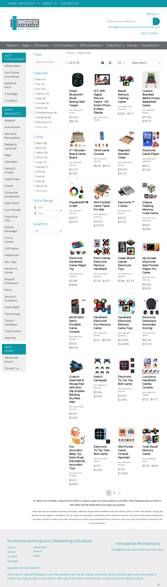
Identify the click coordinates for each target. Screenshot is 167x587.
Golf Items (11, 248)
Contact (12, 556)
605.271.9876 (149, 33)
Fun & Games (9, 239)
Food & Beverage (11, 229)
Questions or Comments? (23, 567)
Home (11, 547)
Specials (12, 561)
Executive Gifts (11, 218)
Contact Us (12, 368)
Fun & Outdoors (63, 45)
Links (36, 555)
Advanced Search (11, 359)
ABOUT (48, 3)
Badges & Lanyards (11, 146)
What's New (12, 66)
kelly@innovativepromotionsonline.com (134, 27)
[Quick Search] (128, 21)
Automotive (12, 127)
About (11, 551)
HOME (12, 3)
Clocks (9, 185)
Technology (12, 313)
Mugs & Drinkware (11, 281)
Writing (132, 45)
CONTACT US (69, 3)
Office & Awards (90, 45)
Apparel (12, 45)
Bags (25, 45)
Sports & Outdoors (11, 298)
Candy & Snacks (10, 170)
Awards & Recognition (12, 135)
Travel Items (13, 331)
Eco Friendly (13, 209)
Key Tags (10, 261)
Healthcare (12, 255)
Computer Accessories (12, 194)
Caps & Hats (12, 179)
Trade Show (113, 45)
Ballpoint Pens (10, 85)
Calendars (11, 161)
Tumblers (11, 100)
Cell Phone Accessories (12, 74)
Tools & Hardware (11, 322)
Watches (10, 338)
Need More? (150, 45)
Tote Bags (11, 94)
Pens (8, 289)
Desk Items (12, 203)
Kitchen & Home (11, 270)
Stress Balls (12, 307)
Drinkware (41, 45)
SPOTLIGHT (27, 3)
